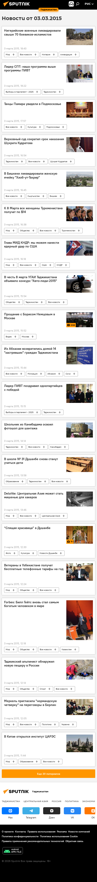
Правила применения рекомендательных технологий (33, 841)
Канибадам (55, 447)
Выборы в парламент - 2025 (20, 91)
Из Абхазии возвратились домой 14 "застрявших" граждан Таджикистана (31, 351)
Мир (8, 54)
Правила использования (41, 831)
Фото (8, 553)
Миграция (32, 373)
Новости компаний (79, 831)
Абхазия (51, 373)
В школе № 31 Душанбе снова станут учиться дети (31, 461)
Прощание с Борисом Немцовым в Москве (29, 316)
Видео (9, 336)
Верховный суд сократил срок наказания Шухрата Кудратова (34, 141)
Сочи (68, 373)
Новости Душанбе (48, 553)
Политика (46, 724)
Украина (65, 724)
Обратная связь (74, 841)
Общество (25, 230)
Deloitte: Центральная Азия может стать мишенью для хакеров (33, 495)
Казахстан (67, 649)
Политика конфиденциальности (20, 836)
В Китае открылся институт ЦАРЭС (30, 736)
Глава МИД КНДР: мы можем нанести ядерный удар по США (31, 245)
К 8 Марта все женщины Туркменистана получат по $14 (33, 210)
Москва (25, 336)
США (44, 265)
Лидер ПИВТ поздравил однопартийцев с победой (33, 388)
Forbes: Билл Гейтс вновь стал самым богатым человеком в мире (31, 604)
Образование (12, 481)
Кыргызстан (34, 196)
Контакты (20, 831)
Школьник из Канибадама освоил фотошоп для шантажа (28, 426)
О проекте (8, 831)
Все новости (26, 54)
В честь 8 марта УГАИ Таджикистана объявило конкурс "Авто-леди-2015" (30, 279)
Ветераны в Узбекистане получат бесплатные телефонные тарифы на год (33, 567)
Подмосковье (53, 127)
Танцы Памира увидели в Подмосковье (32, 104)
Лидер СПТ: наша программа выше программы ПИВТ (30, 68)
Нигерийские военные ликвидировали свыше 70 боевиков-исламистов (32, 32)
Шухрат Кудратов (58, 161)
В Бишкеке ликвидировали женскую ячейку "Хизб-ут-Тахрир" (30, 175)
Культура (32, 127)
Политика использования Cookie (59, 836)
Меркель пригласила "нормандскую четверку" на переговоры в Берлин (30, 703)
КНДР (59, 265)
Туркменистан (68, 230)
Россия (56, 801)
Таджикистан (50, 91)
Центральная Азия (51, 515)
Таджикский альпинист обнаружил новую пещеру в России (29, 663)
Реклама (62, 831)
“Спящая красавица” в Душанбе (27, 528)
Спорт (43, 688)
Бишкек (53, 196)
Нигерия (46, 54)
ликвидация (66, 54)
